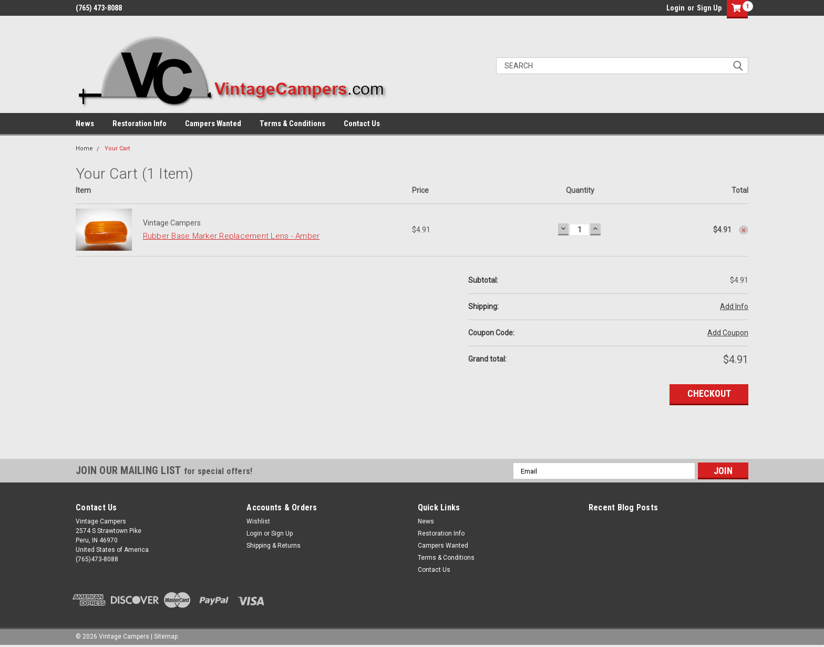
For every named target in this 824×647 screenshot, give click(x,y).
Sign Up (709, 8)
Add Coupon (727, 332)
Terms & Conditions (292, 123)
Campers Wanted (213, 123)
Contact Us (362, 123)
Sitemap (166, 636)
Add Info (734, 306)
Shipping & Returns (273, 545)
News (85, 123)
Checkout (709, 393)
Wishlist (258, 521)
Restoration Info (139, 123)
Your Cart (117, 148)
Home (84, 148)
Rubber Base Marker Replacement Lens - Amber (231, 236)
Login (675, 8)
